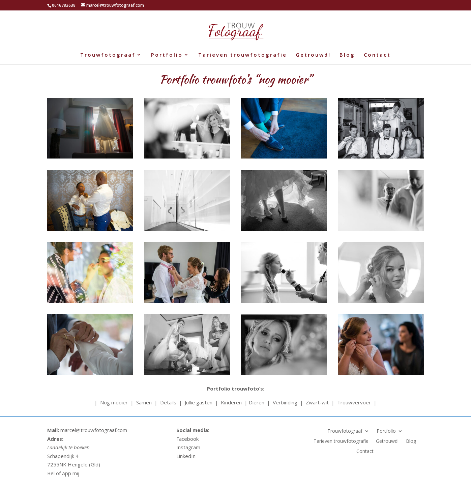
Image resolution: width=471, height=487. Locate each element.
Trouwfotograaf (108, 55)
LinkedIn (186, 456)
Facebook (187, 438)
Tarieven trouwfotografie (242, 55)
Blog (347, 55)
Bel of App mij (63, 473)
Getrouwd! (313, 55)
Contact (377, 55)
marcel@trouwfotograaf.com (93, 430)
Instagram (188, 447)
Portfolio (167, 55)
